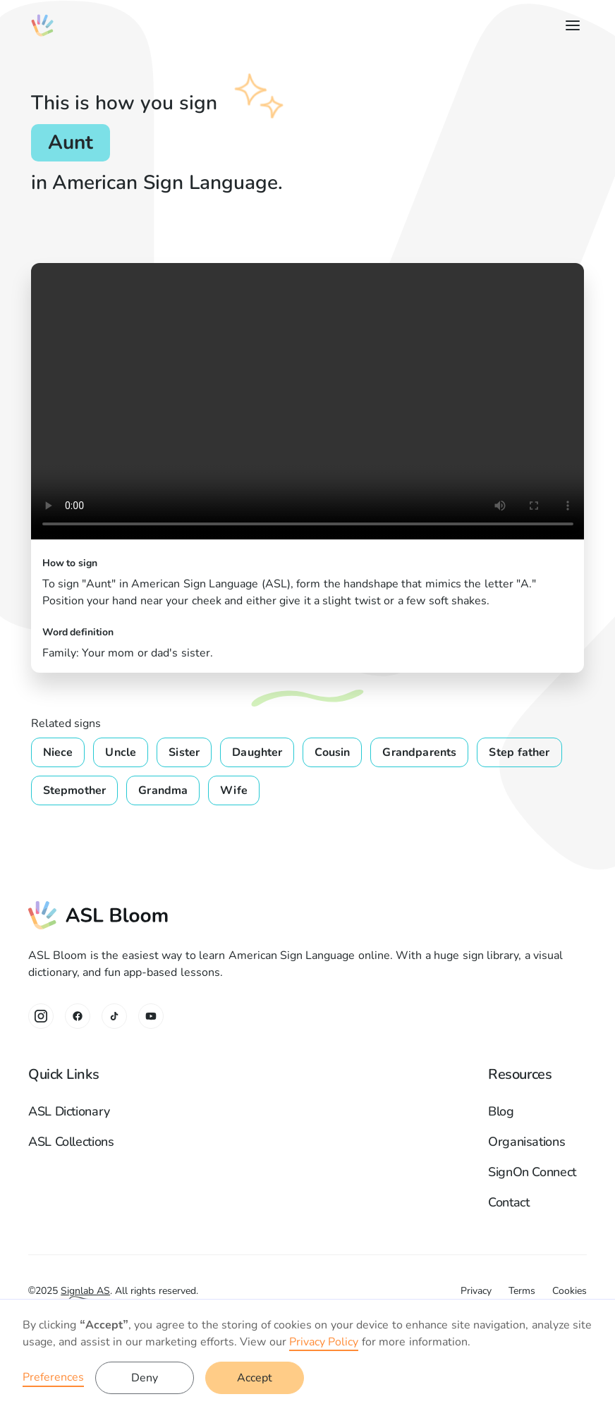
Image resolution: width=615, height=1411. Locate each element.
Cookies (569, 1290)
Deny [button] (144, 1378)
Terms (522, 1290)
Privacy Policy (323, 1342)
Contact (508, 1202)
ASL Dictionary (69, 1111)
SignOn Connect (532, 1171)
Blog (501, 1111)
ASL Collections (71, 1141)
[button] (570, 25)
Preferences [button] (53, 1377)
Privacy (476, 1290)
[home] (42, 25)
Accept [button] (254, 1378)
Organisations (526, 1141)
